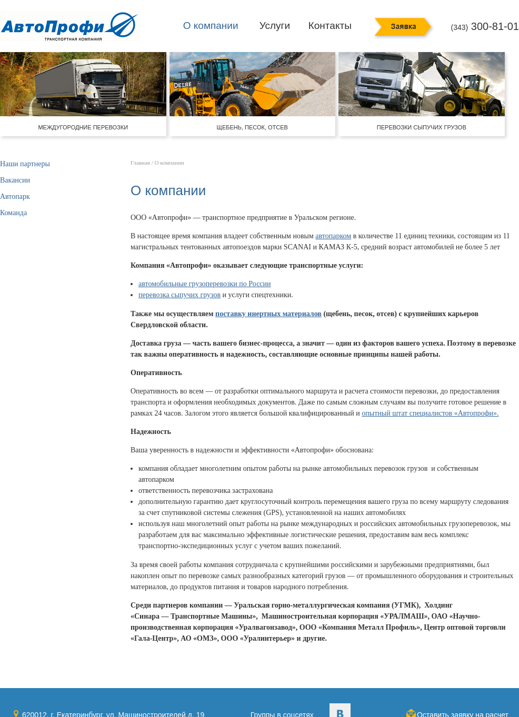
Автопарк (15, 196)
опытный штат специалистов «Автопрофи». (430, 413)
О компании (210, 25)
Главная (140, 162)
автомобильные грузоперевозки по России (204, 284)
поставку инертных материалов (268, 314)
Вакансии (15, 180)
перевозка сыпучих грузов (179, 295)
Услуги (275, 25)
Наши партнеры (25, 164)
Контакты (330, 25)
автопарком (333, 236)
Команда (13, 213)
